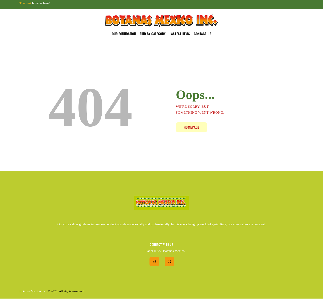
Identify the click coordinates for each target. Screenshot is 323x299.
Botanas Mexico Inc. (33, 291)
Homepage (192, 127)
